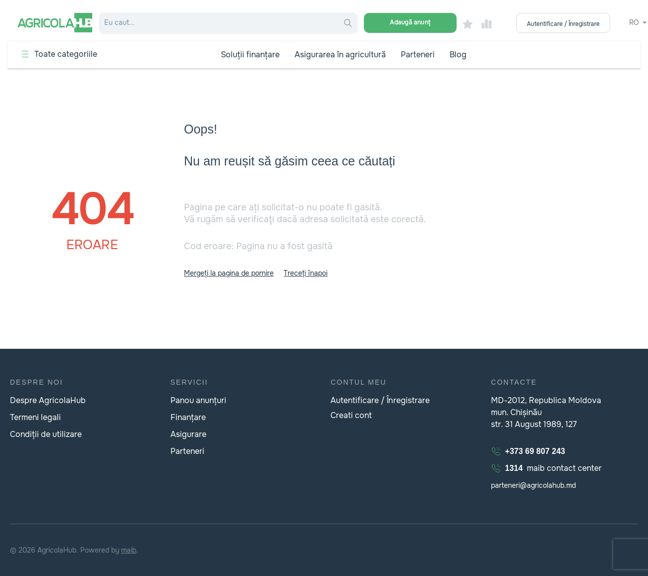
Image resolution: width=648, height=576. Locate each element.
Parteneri (418, 54)
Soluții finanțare (250, 54)
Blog (458, 54)
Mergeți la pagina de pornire (229, 273)
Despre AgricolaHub (48, 400)
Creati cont (351, 415)
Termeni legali (35, 417)
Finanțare (188, 417)
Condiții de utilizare (46, 434)
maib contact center (546, 468)
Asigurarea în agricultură (340, 54)
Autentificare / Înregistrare (379, 400)
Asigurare (188, 434)
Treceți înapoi (305, 273)
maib (128, 550)
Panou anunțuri (198, 400)
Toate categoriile (65, 54)
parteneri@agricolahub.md (533, 485)
